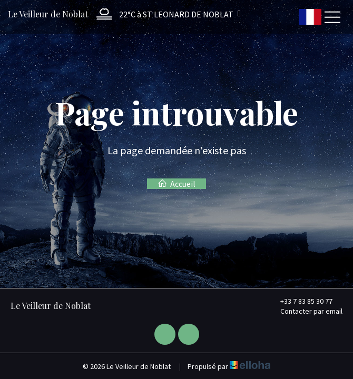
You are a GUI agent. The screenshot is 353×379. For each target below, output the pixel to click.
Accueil (176, 183)
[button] (166, 14)
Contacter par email (305, 311)
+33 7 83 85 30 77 (300, 301)
